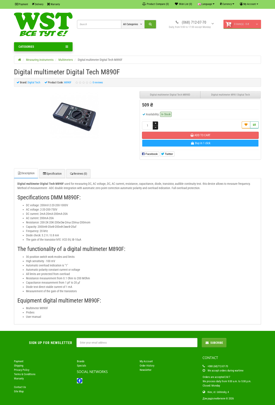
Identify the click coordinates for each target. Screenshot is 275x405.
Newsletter (145, 369)
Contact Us (20, 387)
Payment (21, 4)
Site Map (19, 391)
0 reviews (98, 82)
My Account (146, 361)
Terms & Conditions (24, 374)
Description (26, 173)
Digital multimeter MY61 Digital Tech (230, 94)
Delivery (37, 4)
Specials (81, 365)
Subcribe (214, 342)
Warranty (53, 4)
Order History (147, 365)
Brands (80, 361)
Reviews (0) (78, 173)
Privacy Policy (21, 369)
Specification (52, 173)
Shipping (18, 365)
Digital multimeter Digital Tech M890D (170, 94)
